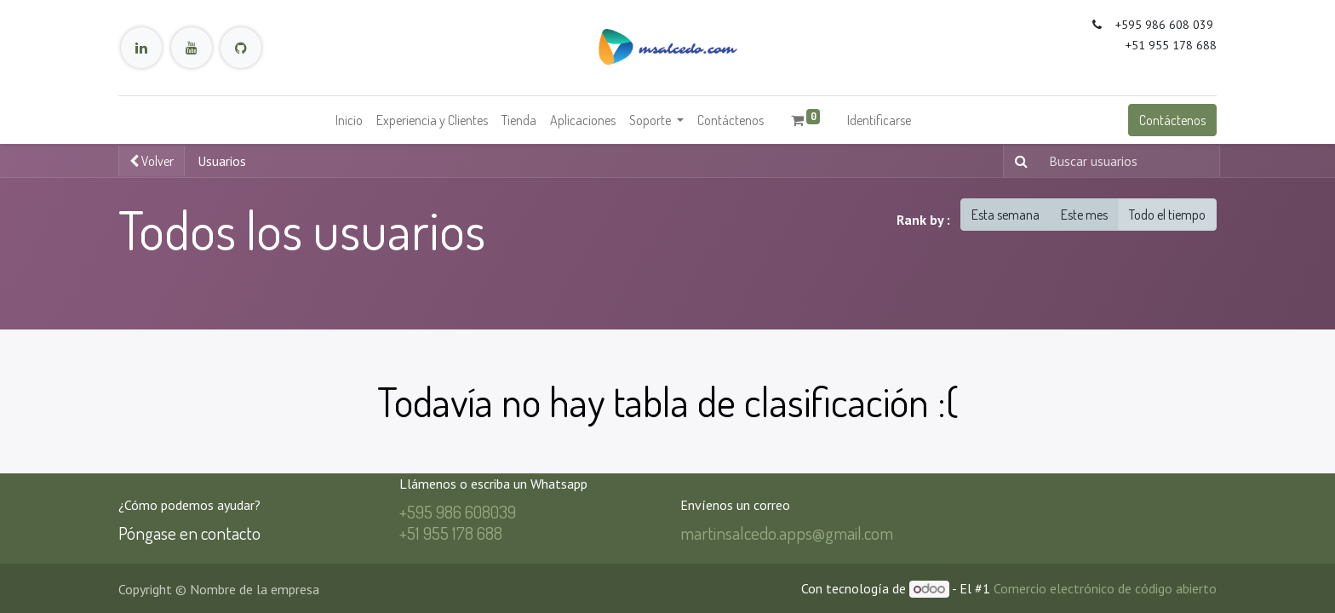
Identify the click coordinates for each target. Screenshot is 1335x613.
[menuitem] (349, 120)
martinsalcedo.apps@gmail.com (786, 532)
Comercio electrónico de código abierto (1105, 588)
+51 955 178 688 (450, 532)
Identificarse (879, 120)
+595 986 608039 (457, 511)
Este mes (1084, 214)
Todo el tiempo (1167, 214)
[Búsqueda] (1018, 161)
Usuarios (222, 160)
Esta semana (1005, 214)
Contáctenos (1172, 120)
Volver (151, 160)
